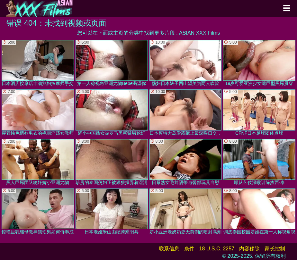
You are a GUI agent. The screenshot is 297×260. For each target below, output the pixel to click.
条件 (189, 248)
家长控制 (275, 248)
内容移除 (249, 248)
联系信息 (169, 248)
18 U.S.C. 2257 (216, 248)
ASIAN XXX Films (199, 33)
